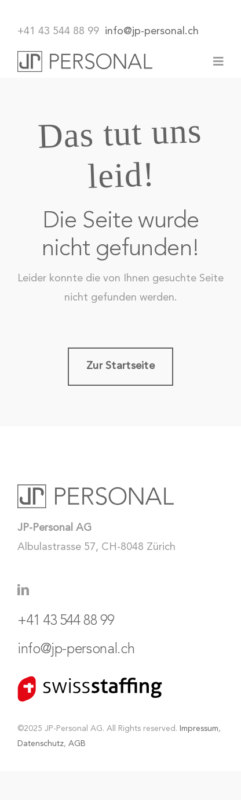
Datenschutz (40, 744)
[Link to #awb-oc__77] (218, 61)
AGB (77, 744)
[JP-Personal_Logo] (84, 56)
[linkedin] (23, 590)
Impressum (199, 729)
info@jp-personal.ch (152, 31)
